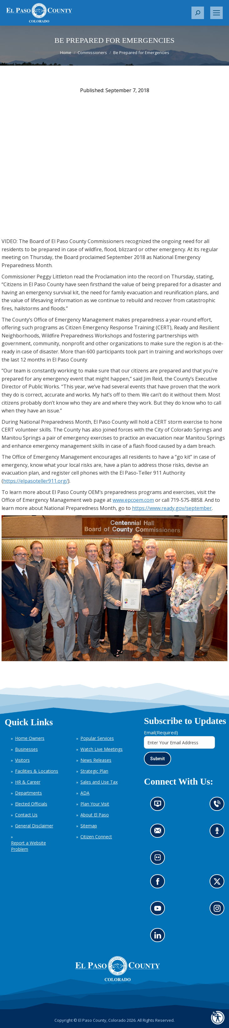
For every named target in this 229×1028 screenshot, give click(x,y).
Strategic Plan (94, 771)
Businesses (26, 749)
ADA (84, 793)
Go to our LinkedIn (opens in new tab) (159, 937)
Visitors (22, 760)
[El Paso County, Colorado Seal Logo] (117, 979)
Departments (28, 793)
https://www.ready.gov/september (172, 508)
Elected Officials (31, 804)
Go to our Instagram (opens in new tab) (219, 910)
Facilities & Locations (36, 771)
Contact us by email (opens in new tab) (160, 833)
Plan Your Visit (94, 804)
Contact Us (26, 815)
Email (161, 732)
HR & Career (27, 782)
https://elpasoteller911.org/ (35, 480)
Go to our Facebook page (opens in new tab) (159, 883)
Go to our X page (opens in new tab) (219, 883)
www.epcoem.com (133, 500)
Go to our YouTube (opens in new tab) (159, 910)
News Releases (95, 760)
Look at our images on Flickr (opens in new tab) (160, 860)
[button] (197, 12)
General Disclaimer (34, 826)
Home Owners (29, 738)
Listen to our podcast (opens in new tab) (219, 833)
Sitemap (88, 826)
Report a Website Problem (28, 846)
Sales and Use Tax (99, 782)
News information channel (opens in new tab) (160, 806)
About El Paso (94, 815)
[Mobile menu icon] (216, 13)
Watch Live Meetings (101, 749)
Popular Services (97, 738)
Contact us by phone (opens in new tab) (219, 806)
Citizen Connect (96, 837)
